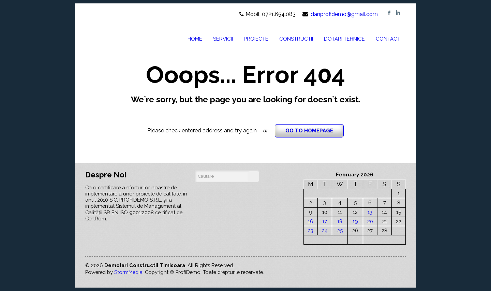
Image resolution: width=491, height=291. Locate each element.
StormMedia (128, 272)
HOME (195, 39)
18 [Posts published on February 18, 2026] (339, 221)
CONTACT (388, 39)
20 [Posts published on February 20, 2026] (370, 221)
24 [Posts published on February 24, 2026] (325, 230)
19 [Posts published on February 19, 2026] (355, 221)
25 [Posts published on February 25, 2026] (340, 230)
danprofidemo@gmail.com (344, 14)
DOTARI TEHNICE (344, 39)
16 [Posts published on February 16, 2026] (310, 221)
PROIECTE (256, 39)
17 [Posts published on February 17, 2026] (324, 221)
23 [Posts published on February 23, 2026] (310, 230)
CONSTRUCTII (296, 39)
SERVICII (223, 39)
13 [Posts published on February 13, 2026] (370, 212)
